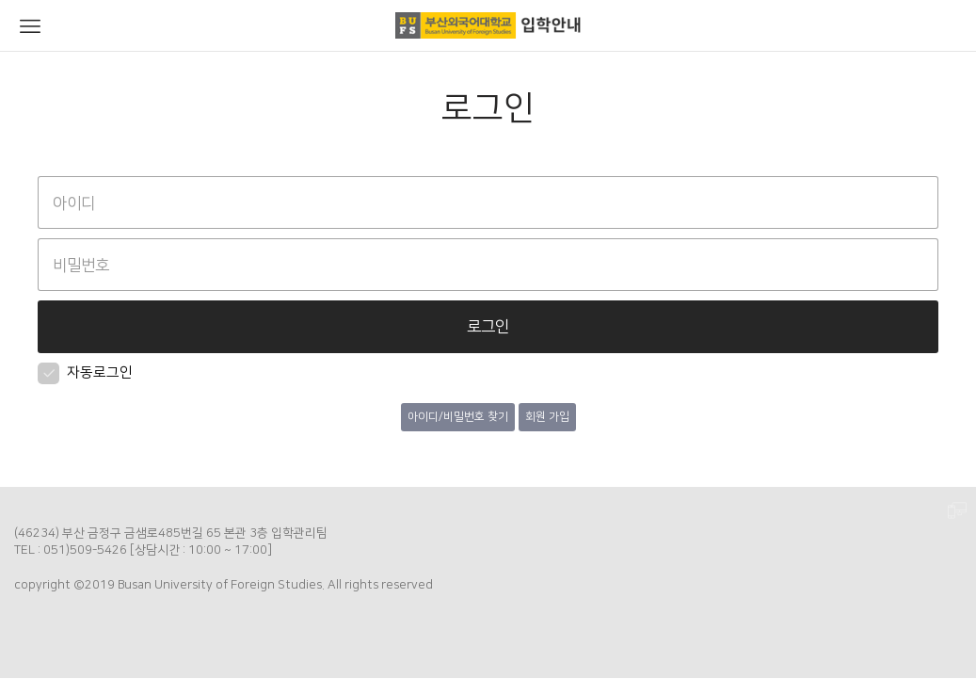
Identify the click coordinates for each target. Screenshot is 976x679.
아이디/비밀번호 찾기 (458, 417)
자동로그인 (85, 372)
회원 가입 (547, 417)
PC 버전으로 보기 (957, 511)
